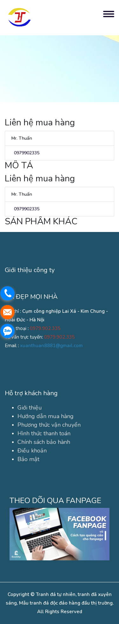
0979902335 (25, 153)
